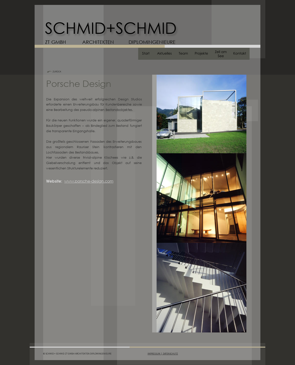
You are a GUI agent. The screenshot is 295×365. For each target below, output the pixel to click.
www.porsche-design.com (88, 181)
